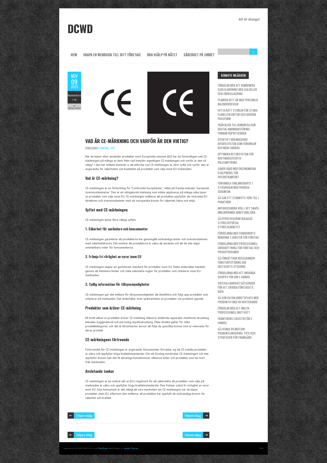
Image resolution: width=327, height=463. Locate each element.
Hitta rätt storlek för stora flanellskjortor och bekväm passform (237, 114)
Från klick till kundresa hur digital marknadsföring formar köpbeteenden (237, 128)
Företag (104, 148)
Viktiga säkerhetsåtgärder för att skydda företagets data (236, 287)
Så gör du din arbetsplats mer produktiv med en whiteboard (238, 299)
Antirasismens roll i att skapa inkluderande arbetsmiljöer (238, 210)
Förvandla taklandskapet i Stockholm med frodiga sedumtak (235, 187)
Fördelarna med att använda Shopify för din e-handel (236, 274)
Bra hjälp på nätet (162, 54)
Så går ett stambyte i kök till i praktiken (238, 199)
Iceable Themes (131, 448)
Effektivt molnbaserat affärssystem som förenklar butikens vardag (237, 143)
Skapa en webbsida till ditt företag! (112, 54)
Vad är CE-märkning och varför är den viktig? (136, 141)
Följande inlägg (193, 415)
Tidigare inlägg (84, 415)
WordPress (103, 448)
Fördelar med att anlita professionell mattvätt (234, 310)
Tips (112, 148)
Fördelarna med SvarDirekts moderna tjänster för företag (238, 235)
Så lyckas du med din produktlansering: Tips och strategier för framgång (236, 333)
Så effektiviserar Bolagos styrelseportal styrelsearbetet (235, 222)
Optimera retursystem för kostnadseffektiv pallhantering (236, 158)
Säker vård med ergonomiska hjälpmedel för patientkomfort (237, 172)
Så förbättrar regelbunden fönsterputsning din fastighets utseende (236, 262)
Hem (74, 54)
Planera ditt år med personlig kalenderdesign (238, 101)
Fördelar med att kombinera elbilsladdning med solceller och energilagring (237, 89)
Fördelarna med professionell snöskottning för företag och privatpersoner (238, 247)
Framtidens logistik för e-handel (235, 320)
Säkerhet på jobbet (199, 54)
